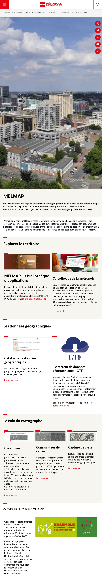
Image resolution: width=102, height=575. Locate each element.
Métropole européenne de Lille (15, 13)
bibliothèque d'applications (34, 298)
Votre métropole (38, 13)
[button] (4, 4)
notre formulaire (61, 405)
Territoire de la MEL (69, 13)
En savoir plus (59, 311)
